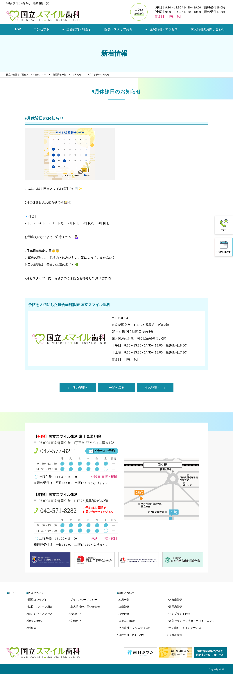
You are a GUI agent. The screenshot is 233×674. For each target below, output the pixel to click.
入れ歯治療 (174, 599)
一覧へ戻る (116, 387)
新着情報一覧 (59, 74)
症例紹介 (75, 620)
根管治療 (123, 613)
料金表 (31, 627)
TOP (18, 29)
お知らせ (77, 74)
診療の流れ (34, 620)
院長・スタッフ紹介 (118, 29)
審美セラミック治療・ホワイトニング (191, 620)
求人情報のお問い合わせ (208, 29)
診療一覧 (123, 599)
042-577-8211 (58, 451)
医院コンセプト (36, 599)
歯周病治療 (174, 606)
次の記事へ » (155, 387)
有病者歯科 (174, 635)
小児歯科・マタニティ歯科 (134, 627)
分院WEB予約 (105, 451)
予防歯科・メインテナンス (184, 627)
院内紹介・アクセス (39, 613)
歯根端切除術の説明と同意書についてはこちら (210, 653)
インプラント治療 (179, 613)
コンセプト (41, 29)
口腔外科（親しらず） (131, 635)
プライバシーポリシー (83, 599)
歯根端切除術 (126, 620)
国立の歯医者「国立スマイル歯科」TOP (26, 74)
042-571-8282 (58, 510)
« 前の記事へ (78, 387)
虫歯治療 (123, 606)
